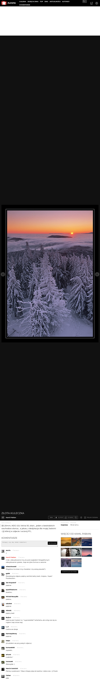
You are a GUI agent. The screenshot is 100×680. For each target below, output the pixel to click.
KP (3, 517)
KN (3, 635)
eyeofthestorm (11, 590)
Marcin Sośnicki (12, 669)
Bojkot (8, 618)
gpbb (8, 574)
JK (3, 584)
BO (3, 619)
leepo (8, 641)
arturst (8, 655)
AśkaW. (9, 611)
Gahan (8, 676)
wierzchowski (11, 567)
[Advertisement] (50, 21)
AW (3, 612)
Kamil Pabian (11, 517)
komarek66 (10, 648)
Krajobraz (64, 525)
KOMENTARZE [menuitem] (24, 5)
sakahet (9, 604)
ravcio (8, 551)
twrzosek (9, 662)
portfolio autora (69, 571)
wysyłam (52, 543)
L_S (7, 627)
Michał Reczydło (12, 597)
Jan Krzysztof (11, 583)
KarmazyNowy (11, 634)
